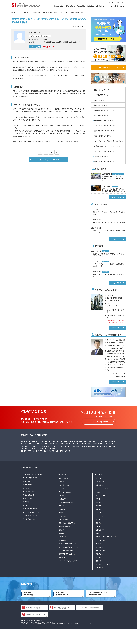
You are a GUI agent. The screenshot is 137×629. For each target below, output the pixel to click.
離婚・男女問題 (63, 478)
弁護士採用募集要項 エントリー (63, 593)
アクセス (122, 6)
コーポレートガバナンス (103, 488)
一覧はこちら (116, 197)
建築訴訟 (98, 526)
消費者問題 (62, 509)
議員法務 (98, 560)
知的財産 (98, 519)
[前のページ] (40, 152)
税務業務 (61, 540)
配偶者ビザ (62, 557)
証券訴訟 (61, 529)
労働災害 (61, 495)
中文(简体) (118, 2)
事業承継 (98, 553)
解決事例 (26, 501)
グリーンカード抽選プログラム (68, 560)
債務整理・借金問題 (65, 491)
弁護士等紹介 (81, 6)
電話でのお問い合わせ (30, 508)
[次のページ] (57, 152)
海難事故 (61, 533)
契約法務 (98, 485)
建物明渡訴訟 (100, 529)
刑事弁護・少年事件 (65, 485)
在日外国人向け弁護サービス (67, 547)
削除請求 (61, 512)
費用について (27, 481)
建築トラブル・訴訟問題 (66, 522)
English (113, 2)
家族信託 (61, 536)
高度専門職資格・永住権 (66, 553)
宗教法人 (98, 567)
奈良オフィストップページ (30, 467)
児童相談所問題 (63, 519)
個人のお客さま (58, 6)
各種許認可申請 (100, 550)
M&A (97, 491)
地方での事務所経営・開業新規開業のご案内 (98, 593)
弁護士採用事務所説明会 (28, 593)
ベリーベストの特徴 (112, 6)
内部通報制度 (100, 540)
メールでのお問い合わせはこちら (108, 67)
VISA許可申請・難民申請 (66, 550)
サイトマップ (27, 505)
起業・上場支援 (100, 495)
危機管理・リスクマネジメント (105, 536)
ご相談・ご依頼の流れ (30, 477)
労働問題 (61, 481)
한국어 (124, 2)
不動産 (98, 522)
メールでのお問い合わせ (31, 512)
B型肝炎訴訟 (62, 498)
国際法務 (98, 547)
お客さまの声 (27, 498)
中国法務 (98, 543)
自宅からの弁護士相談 (30, 491)
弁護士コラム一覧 (29, 494)
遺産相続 (61, 505)
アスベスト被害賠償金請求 (67, 502)
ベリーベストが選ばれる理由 (32, 474)
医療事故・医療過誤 (65, 526)
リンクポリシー (28, 518)
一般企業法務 (100, 481)
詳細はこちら (116, 328)
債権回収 (98, 533)
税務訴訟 (98, 509)
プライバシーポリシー (30, 515)
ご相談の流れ (100, 6)
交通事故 (61, 488)
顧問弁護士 (99, 478)
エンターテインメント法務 (104, 564)
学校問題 (61, 516)
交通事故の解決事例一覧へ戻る (48, 160)
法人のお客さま (70, 6)
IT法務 (98, 498)
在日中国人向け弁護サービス (67, 543)
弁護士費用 (90, 6)
